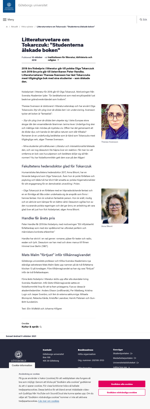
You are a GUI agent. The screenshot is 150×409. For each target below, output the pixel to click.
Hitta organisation (87, 353)
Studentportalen (123, 353)
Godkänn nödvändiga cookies (122, 392)
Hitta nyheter (27, 26)
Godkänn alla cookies (122, 384)
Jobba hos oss (121, 367)
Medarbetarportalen (125, 357)
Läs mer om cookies (48, 401)
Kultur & (32, 326)
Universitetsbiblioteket (126, 362)
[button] (68, 19)
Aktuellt (14, 26)
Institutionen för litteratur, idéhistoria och (70, 58)
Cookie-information (22, 365)
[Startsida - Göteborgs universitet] (75, 8)
